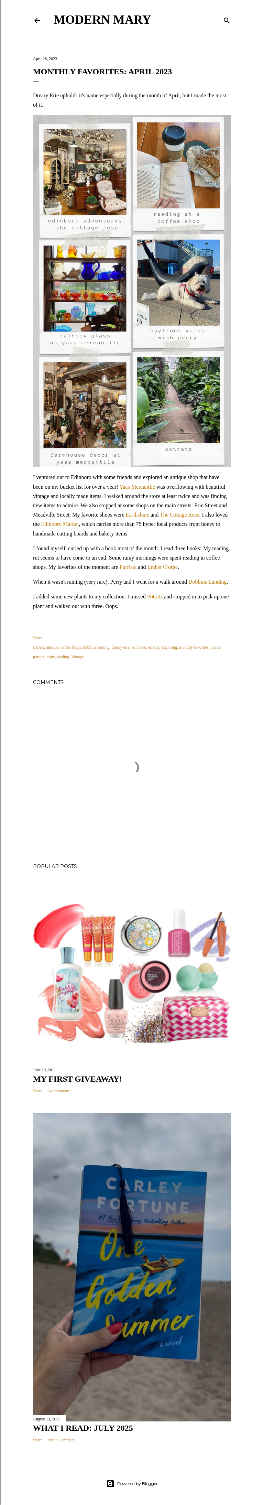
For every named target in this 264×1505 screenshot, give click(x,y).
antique (52, 647)
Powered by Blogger (132, 1484)
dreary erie (121, 647)
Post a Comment (61, 1440)
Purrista (128, 567)
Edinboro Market (60, 524)
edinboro (138, 647)
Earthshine (137, 515)
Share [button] (37, 638)
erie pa (153, 647)
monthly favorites (193, 647)
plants (215, 647)
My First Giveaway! (77, 1078)
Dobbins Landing (207, 582)
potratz (38, 656)
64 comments (58, 1091)
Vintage (77, 656)
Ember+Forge (162, 567)
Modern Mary (102, 19)
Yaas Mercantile (137, 487)
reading (63, 656)
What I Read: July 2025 (83, 1427)
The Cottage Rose (179, 515)
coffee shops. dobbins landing (85, 647)
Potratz (155, 596)
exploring (169, 647)
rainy (50, 656)
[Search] (227, 19)
